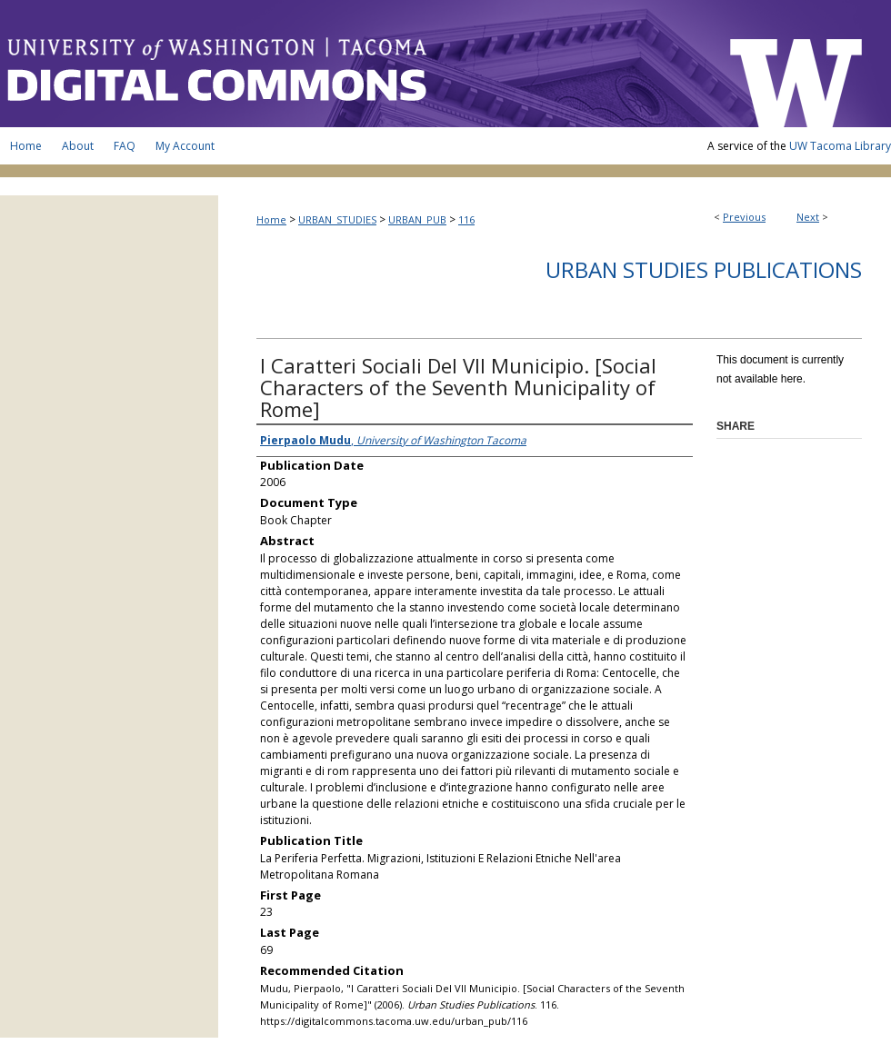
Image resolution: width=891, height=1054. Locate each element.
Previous (744, 217)
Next (807, 217)
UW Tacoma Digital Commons (354, 63)
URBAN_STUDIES (337, 219)
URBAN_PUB (417, 219)
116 (466, 219)
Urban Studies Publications (704, 269)
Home (271, 219)
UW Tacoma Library (840, 146)
